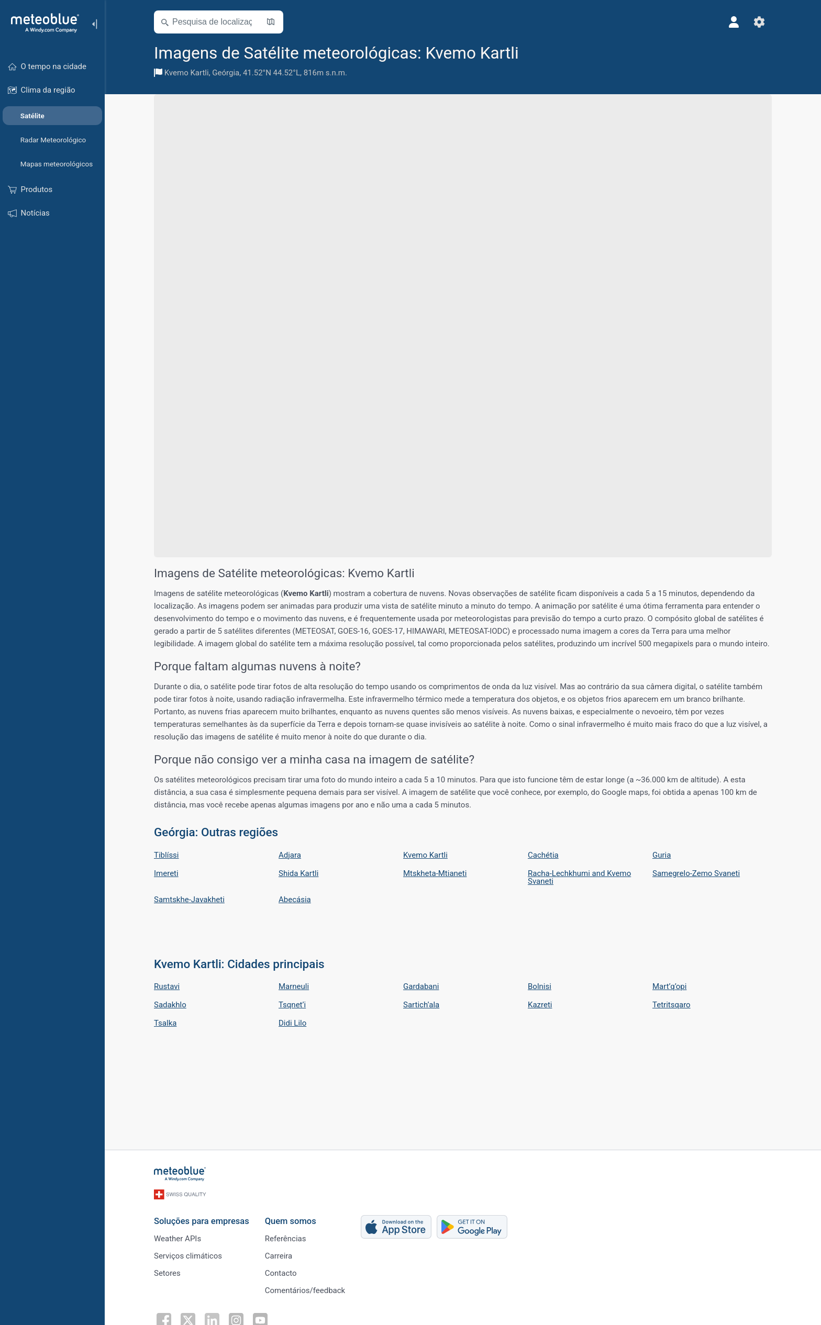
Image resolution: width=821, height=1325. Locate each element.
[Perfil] (734, 22)
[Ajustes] (759, 22)
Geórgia (225, 72)
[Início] (41, 23)
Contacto (281, 1273)
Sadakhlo (170, 1004)
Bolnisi (539, 986)
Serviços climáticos (188, 1256)
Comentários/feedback (305, 1290)
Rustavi (167, 986)
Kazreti (540, 1004)
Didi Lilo (292, 1023)
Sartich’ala (421, 1004)
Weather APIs (177, 1238)
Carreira (279, 1256)
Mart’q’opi (669, 986)
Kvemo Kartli (186, 72)
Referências (285, 1238)
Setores (167, 1273)
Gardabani (421, 986)
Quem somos (290, 1221)
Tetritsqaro (671, 1004)
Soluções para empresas (201, 1221)
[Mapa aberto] (270, 21)
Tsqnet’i (292, 1004)
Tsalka (165, 1023)
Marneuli (294, 986)
